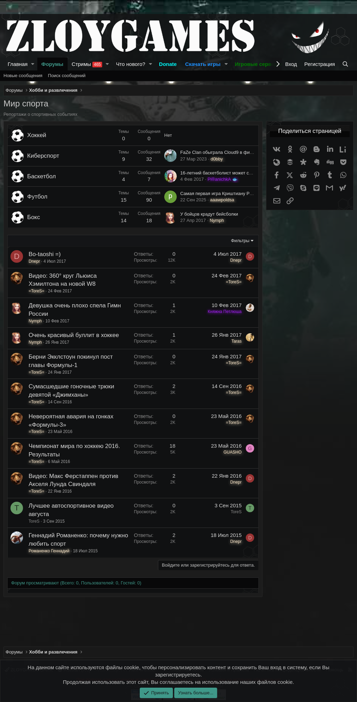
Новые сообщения (23, 75)
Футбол (37, 196)
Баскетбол (41, 176)
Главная (18, 64)
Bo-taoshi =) (45, 254)
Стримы (87, 64)
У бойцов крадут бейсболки (209, 214)
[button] (32, 64)
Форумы (52, 64)
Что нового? (130, 64)
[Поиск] (346, 64)
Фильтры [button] (240, 240)
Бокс (33, 217)
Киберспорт (43, 155)
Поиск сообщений (67, 75)
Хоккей (36, 135)
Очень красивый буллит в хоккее (74, 335)
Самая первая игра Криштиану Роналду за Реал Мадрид (240, 193)
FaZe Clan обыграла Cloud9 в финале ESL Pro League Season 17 (248, 152)
